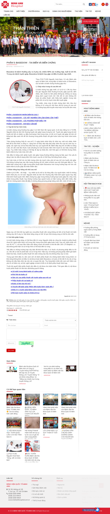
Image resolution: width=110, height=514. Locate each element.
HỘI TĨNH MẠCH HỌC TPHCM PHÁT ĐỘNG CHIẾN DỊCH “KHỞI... (91, 206)
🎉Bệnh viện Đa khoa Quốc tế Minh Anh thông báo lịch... (92, 117)
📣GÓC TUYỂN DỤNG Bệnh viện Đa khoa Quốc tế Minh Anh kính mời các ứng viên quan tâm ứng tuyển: (32, 459)
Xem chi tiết (17, 38)
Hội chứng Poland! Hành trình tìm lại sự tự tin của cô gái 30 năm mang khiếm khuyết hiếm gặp (32, 435)
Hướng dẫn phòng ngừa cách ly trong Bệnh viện (92, 230)
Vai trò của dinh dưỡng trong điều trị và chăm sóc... (92, 153)
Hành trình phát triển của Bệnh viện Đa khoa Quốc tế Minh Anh (50, 410)
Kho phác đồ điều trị (89, 75)
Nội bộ (98, 11)
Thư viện (78, 11)
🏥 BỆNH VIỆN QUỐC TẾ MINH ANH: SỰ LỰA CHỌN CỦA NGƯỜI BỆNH (32, 411)
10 (67, 55)
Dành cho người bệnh (62, 11)
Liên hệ (7, 15)
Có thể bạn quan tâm (16, 389)
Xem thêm (11, 361)
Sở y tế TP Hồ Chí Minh (92, 69)
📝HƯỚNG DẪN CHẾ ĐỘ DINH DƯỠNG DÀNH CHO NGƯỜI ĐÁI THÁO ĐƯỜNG (67, 435)
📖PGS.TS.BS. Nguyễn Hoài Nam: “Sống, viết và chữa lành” (13, 457)
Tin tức (88, 11)
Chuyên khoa (34, 11)
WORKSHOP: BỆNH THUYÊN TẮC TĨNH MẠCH (92, 215)
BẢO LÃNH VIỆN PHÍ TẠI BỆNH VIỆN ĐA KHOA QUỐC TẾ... (92, 130)
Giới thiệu (20, 11)
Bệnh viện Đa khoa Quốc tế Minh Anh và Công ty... (91, 160)
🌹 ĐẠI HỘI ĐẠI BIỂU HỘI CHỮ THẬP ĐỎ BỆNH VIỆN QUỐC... (92, 190)
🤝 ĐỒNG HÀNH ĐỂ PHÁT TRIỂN (92, 124)
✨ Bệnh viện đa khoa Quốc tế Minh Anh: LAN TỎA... (92, 138)
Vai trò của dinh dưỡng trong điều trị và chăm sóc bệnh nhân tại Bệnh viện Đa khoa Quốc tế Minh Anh (53, 369)
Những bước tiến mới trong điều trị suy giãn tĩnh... (92, 198)
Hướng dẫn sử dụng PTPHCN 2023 (91, 236)
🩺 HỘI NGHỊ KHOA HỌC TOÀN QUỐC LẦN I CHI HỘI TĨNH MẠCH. (14, 434)
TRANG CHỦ (8, 11)
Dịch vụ (46, 11)
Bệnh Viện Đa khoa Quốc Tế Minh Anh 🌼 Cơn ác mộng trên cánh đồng (13, 410)
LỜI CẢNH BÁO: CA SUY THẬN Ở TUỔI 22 (50, 433)
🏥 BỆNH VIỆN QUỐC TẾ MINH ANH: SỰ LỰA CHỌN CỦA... (92, 175)
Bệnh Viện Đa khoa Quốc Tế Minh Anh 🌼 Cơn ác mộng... (91, 168)
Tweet (10, 315)
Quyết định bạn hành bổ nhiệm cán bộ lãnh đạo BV (92, 242)
